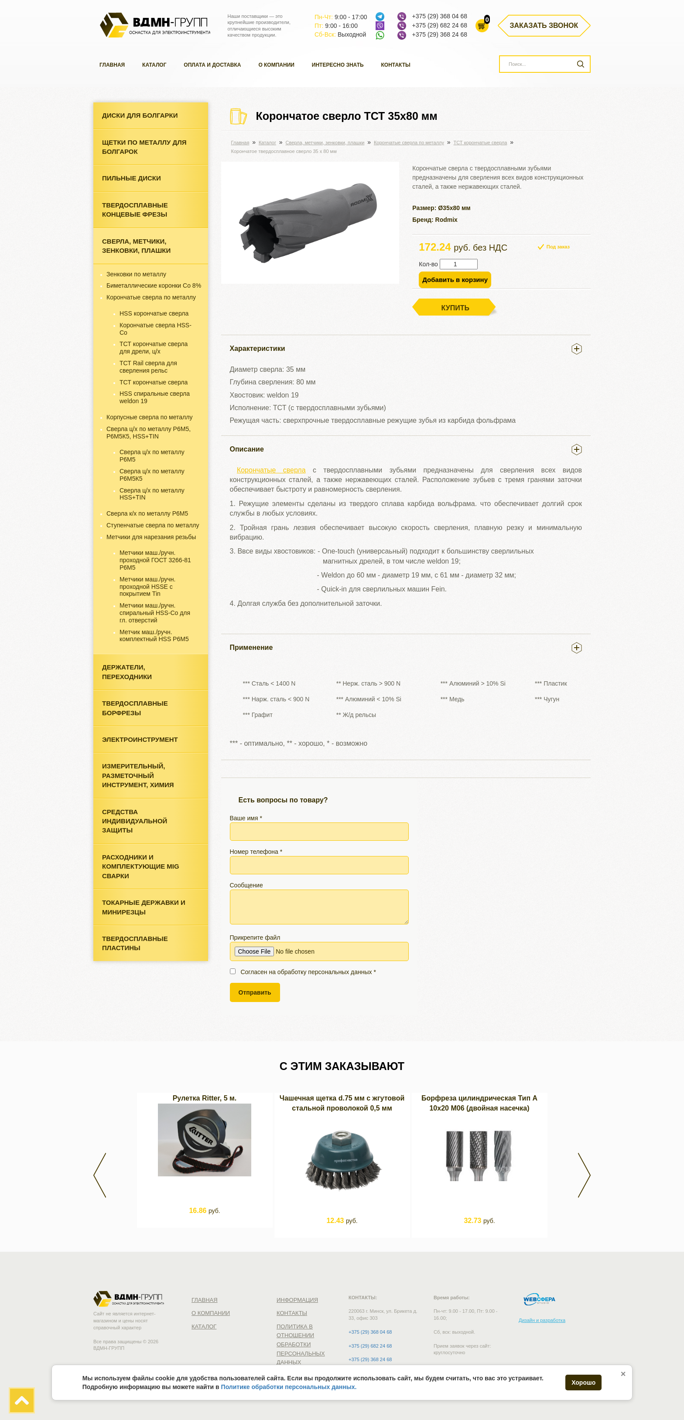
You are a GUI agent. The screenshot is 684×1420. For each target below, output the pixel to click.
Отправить (255, 992)
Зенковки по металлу (136, 274)
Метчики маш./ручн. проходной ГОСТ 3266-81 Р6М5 (155, 560)
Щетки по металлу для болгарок (144, 147)
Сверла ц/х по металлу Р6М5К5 (152, 475)
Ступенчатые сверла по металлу (152, 525)
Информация (297, 1300)
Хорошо (583, 1382)
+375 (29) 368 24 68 (439, 34)
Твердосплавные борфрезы (135, 708)
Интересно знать (338, 65)
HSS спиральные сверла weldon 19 (155, 397)
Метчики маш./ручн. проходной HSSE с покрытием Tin (147, 587)
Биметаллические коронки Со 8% (153, 285)
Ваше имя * (319, 828)
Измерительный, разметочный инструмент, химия (138, 775)
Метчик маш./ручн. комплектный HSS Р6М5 (154, 635)
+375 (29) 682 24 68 (439, 25)
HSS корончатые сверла (154, 313)
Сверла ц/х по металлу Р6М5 (152, 455)
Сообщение (319, 903)
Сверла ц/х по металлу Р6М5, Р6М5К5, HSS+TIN (148, 432)
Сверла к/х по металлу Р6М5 (147, 513)
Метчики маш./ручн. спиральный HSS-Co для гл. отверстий (155, 613)
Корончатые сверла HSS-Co (156, 329)
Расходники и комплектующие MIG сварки (140, 866)
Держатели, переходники (127, 671)
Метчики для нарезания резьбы (151, 536)
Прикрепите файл (319, 947)
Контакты (395, 65)
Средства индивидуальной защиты (134, 821)
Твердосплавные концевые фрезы (135, 209)
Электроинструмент (140, 739)
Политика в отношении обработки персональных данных (301, 1344)
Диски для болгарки (140, 115)
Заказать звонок (544, 25)
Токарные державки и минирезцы (143, 907)
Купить (455, 308)
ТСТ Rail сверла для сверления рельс (148, 367)
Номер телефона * (319, 861)
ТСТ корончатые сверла (154, 382)
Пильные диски (131, 178)
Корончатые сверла (271, 470)
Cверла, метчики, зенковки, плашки (136, 246)
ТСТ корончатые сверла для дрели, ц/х (154, 347)
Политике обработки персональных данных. (289, 1386)
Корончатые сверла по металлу (151, 297)
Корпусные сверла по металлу (149, 417)
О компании (276, 65)
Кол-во (428, 264)
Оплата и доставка (212, 65)
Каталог (154, 65)
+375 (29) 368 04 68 (439, 16)
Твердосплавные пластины (135, 943)
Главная (112, 65)
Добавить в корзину (455, 279)
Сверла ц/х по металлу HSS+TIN (152, 494)
